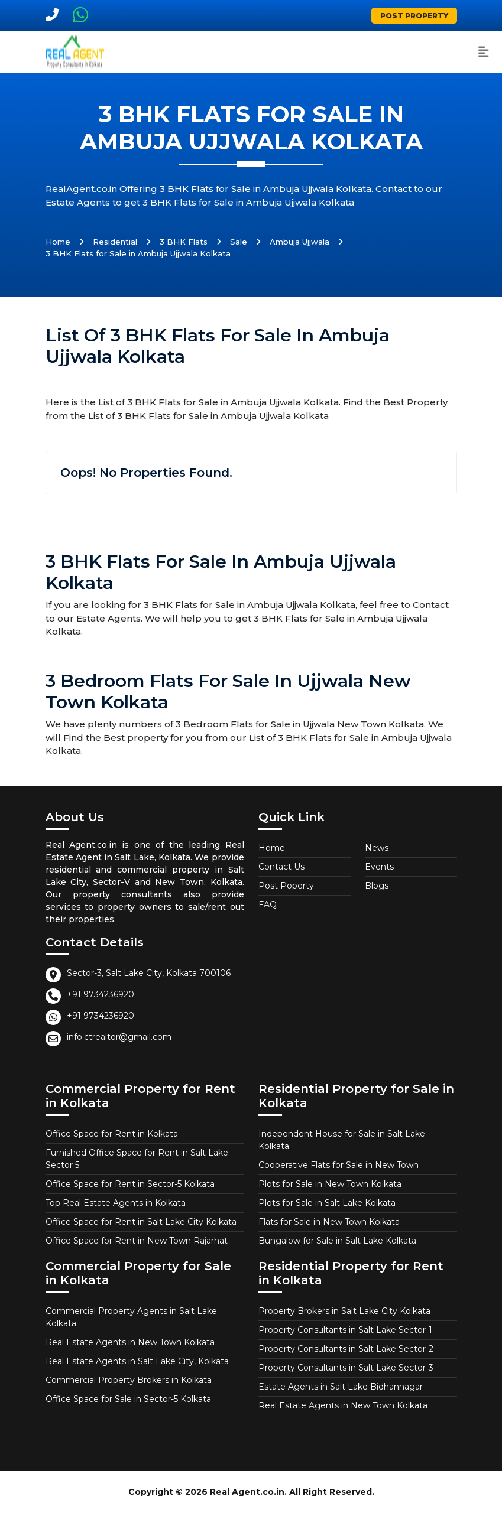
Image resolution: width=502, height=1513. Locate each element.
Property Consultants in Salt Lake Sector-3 (345, 1367)
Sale (238, 241)
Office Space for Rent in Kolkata (112, 1133)
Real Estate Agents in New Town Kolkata (130, 1342)
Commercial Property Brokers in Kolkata (129, 1380)
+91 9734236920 (100, 994)
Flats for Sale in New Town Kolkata (329, 1221)
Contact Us (281, 866)
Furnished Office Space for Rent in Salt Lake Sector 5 (137, 1158)
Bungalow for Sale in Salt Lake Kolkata (337, 1240)
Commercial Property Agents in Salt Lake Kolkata (131, 1317)
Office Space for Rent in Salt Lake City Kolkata (141, 1221)
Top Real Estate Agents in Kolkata (116, 1203)
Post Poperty (286, 885)
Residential (115, 241)
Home (58, 241)
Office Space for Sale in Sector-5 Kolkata (128, 1399)
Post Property (414, 15)
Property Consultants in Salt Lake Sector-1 (345, 1330)
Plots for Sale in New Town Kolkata (329, 1184)
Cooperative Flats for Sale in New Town (338, 1165)
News (376, 847)
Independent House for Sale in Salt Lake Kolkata (341, 1139)
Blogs (376, 885)
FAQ (267, 904)
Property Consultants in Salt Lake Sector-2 (345, 1348)
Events (379, 866)
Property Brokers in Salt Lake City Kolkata (344, 1311)
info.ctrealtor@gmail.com (119, 1037)
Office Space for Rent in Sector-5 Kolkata (130, 1184)
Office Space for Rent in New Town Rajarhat (137, 1240)
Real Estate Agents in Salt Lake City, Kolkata (137, 1361)
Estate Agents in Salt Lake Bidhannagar (340, 1386)
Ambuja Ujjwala (299, 241)
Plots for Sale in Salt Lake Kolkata (327, 1203)
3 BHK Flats (184, 241)
